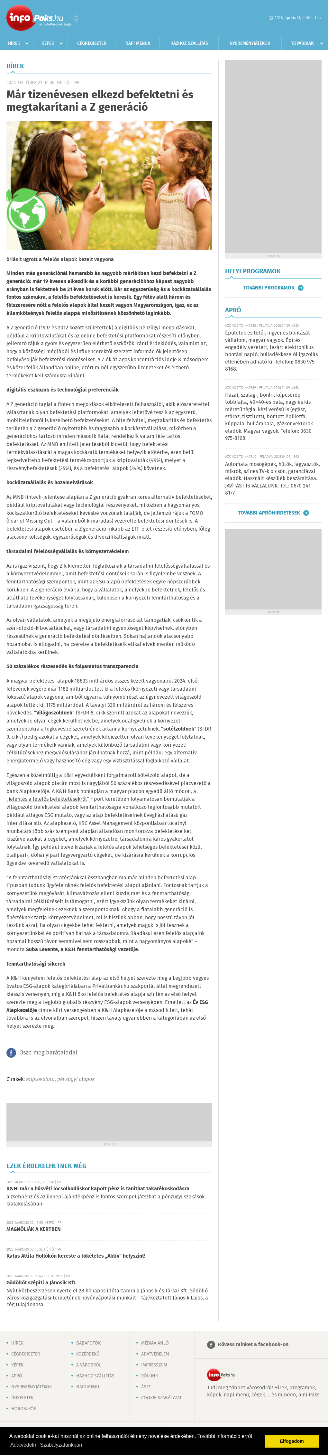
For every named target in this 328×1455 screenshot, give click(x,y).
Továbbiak (302, 43)
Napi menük (137, 43)
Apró (16, 1376)
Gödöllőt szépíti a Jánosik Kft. (41, 1283)
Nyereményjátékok (250, 43)
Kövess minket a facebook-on (253, 1345)
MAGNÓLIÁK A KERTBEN (33, 1229)
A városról (88, 1365)
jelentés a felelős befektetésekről (48, 799)
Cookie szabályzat (161, 1398)
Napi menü (87, 1387)
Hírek (14, 43)
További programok (269, 288)
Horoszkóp (23, 1408)
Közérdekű (87, 1354)
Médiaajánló (155, 1343)
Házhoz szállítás (189, 43)
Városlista (76, 18)
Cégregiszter (91, 43)
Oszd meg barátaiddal (48, 1052)
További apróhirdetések (269, 513)
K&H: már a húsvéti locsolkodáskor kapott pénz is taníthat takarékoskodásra (97, 1189)
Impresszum (154, 1365)
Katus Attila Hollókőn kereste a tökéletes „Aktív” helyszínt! (75, 1256)
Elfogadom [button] (292, 1441)
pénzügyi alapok (76, 1079)
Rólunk (149, 1376)
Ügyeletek (22, 1398)
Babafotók (88, 1343)
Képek (47, 43)
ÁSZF (146, 1387)
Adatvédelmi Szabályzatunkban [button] (46, 1445)
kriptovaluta (40, 1079)
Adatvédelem (155, 1354)
